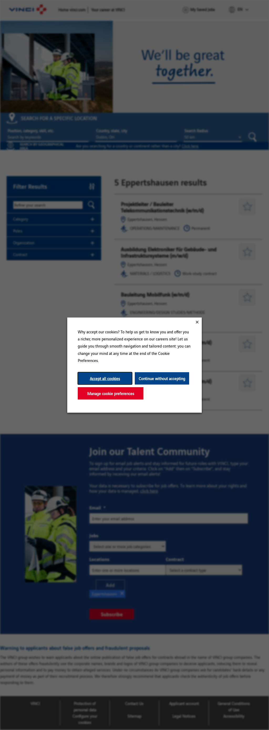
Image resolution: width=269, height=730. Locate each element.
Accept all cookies (105, 378)
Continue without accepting (162, 378)
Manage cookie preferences (110, 393)
